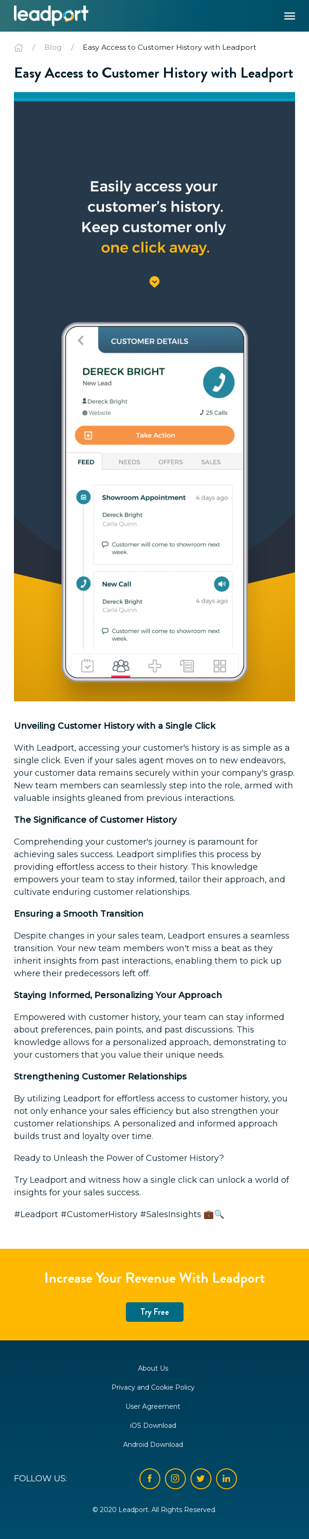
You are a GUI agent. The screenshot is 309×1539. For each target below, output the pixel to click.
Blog (53, 47)
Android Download (153, 1444)
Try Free (154, 1312)
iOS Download (153, 1425)
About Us (153, 1368)
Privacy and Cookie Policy (153, 1387)
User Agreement (152, 1406)
